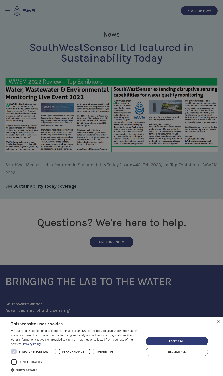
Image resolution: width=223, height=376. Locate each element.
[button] (75, 370)
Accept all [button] (177, 341)
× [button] (218, 322)
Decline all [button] (177, 352)
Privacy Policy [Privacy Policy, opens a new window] (32, 344)
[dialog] (111, 346)
